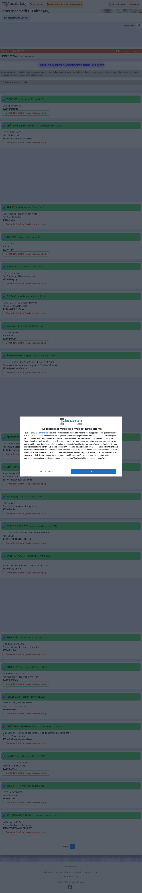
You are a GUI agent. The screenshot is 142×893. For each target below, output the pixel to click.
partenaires (43, 433)
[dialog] (71, 446)
